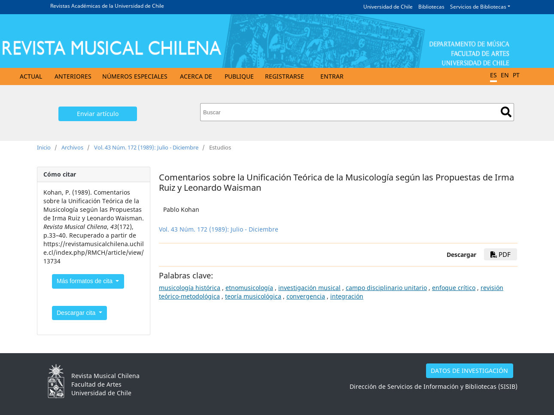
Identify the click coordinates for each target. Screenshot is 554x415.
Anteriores (73, 76)
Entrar (332, 76)
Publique (239, 76)
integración (346, 296)
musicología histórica (189, 288)
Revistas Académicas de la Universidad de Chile (107, 5)
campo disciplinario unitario (386, 288)
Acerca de (196, 76)
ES (493, 75)
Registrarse (284, 76)
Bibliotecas (431, 6)
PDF (500, 254)
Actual (31, 76)
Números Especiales (134, 76)
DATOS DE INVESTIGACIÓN (469, 370)
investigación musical (309, 288)
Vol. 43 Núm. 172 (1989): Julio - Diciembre (146, 147)
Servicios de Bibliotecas (478, 6)
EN (505, 75)
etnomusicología (249, 288)
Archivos (72, 147)
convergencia (305, 296)
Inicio (44, 147)
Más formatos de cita (85, 281)
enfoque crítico (453, 288)
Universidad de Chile (388, 6)
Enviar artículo (98, 114)
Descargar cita (77, 312)
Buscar (506, 112)
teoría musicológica (253, 296)
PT (516, 75)
